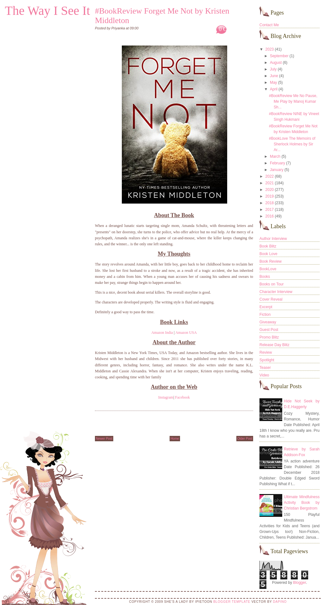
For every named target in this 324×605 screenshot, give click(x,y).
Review (265, 352)
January (277, 170)
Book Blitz (267, 246)
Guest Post (268, 329)
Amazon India (162, 332)
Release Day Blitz (274, 345)
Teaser (265, 367)
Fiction (265, 314)
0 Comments (233, 29)
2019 (269, 196)
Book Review (270, 261)
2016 (269, 216)
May (273, 82)
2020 (269, 189)
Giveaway (267, 322)
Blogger (299, 582)
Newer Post (104, 438)
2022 (269, 176)
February (277, 163)
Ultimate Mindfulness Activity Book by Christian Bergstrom (302, 502)
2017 (269, 209)
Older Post (244, 438)
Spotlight (266, 360)
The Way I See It (47, 10)
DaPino (280, 601)
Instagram (165, 397)
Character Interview (275, 292)
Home (175, 438)
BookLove (267, 269)
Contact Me (269, 25)
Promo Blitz (269, 337)
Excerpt (265, 307)
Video (264, 375)
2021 (269, 183)
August (276, 62)
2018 (269, 203)
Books (264, 276)
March (275, 156)
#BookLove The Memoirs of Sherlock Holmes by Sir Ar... (292, 144)
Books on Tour (271, 284)
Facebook (182, 397)
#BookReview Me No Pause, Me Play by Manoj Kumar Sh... (293, 101)
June (274, 76)
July (273, 69)
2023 (269, 49)
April (273, 89)
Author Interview (273, 238)
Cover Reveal (271, 299)
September (279, 56)
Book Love (268, 254)
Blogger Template (231, 601)
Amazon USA (186, 332)
